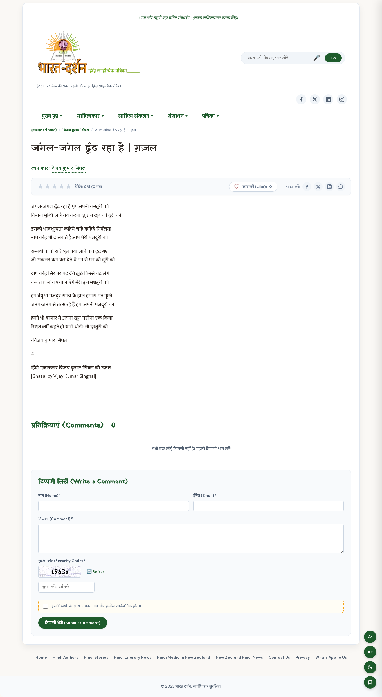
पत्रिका (210, 115)
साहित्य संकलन (135, 115)
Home (41, 657)
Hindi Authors (65, 657)
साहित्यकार (90, 115)
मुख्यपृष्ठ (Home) (44, 129)
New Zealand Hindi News (239, 657)
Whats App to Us (331, 657)
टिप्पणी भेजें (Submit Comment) (72, 622)
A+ (370, 651)
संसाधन (178, 115)
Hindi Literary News (132, 657)
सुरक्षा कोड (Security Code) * (62, 560)
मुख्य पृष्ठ (52, 115)
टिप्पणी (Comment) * (55, 518)
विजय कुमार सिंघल (75, 129)
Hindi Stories (96, 657)
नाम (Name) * (49, 495)
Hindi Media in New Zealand (183, 657)
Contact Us (279, 657)
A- (370, 636)
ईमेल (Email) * (205, 495)
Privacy (303, 657)
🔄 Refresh (97, 571)
